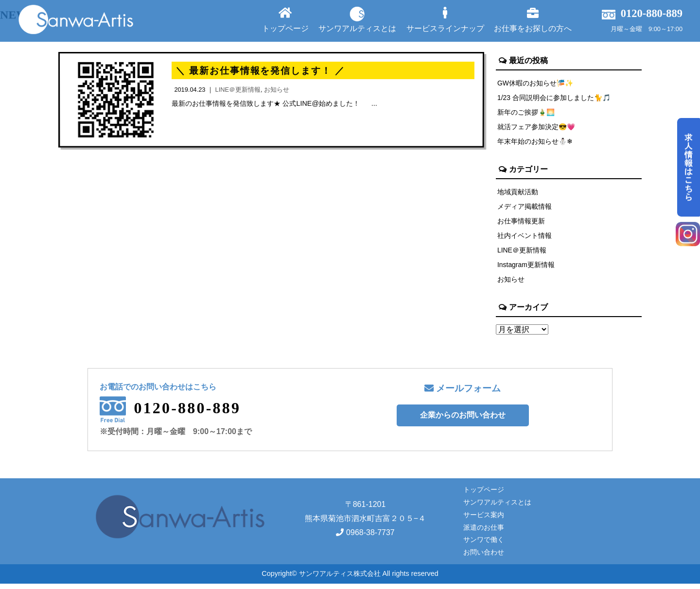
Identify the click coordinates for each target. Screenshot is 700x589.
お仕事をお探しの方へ (533, 20)
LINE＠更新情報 (522, 254)
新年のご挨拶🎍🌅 (526, 113)
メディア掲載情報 (524, 209)
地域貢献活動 (517, 194)
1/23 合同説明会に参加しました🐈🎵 (554, 98)
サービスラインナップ (445, 20)
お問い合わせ (483, 557)
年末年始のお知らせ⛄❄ (535, 143)
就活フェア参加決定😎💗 (536, 128)
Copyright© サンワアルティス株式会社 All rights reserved (350, 579)
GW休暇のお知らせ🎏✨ (536, 83)
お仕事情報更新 (521, 224)
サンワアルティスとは (357, 19)
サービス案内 (483, 519)
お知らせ (511, 284)
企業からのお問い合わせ (463, 420)
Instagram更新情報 (526, 269)
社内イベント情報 (524, 239)
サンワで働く (483, 545)
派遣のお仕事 (483, 532)
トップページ (285, 20)
